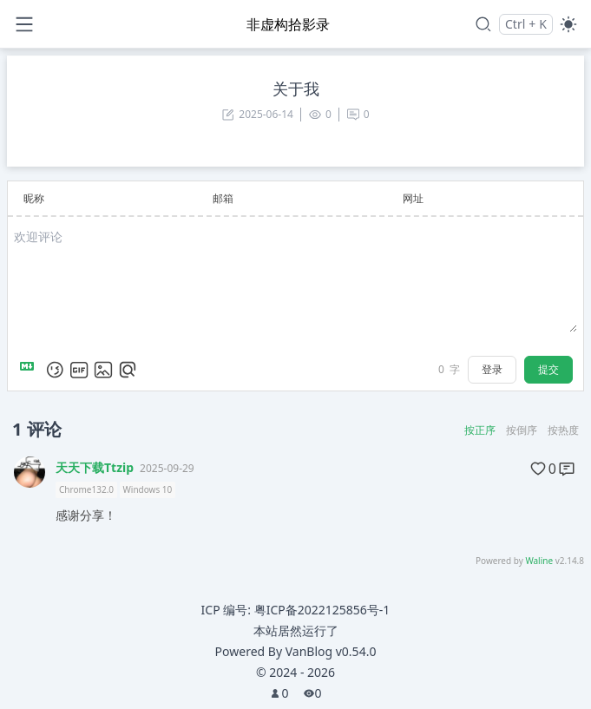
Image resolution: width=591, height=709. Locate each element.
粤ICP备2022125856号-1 (322, 609)
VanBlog (331, 651)
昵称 (33, 198)
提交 (548, 369)
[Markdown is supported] (30, 369)
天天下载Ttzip (95, 468)
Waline (539, 561)
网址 (413, 198)
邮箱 (223, 198)
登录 (492, 369)
